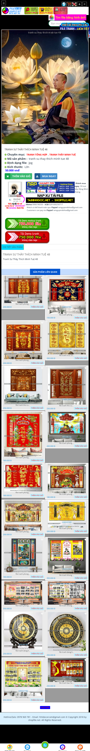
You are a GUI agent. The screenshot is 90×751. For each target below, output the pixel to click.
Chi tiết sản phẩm (13, 247)
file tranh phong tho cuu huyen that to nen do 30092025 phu (23, 492)
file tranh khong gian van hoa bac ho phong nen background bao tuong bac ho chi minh (66, 606)
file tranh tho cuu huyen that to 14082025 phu (66, 406)
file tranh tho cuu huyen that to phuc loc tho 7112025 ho (23, 405)
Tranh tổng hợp (37, 154)
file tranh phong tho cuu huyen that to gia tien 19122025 (23, 532)
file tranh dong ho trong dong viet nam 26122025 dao (23, 651)
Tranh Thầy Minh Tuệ (62, 154)
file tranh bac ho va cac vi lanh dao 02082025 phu (66, 683)
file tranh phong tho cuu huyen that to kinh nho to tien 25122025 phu (66, 494)
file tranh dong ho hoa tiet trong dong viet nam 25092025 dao (66, 652)
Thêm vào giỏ (18, 176)
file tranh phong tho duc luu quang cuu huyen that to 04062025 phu (66, 443)
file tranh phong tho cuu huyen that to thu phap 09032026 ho (23, 304)
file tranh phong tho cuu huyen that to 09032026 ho (23, 360)
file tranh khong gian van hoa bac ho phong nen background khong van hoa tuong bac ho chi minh (66, 575)
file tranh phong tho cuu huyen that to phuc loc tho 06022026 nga (66, 315)
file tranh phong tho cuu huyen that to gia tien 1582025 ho (66, 528)
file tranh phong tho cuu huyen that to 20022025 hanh (23, 574)
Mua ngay (45, 176)
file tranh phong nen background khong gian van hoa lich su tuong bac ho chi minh (23, 606)
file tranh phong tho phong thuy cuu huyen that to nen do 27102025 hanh (23, 458)
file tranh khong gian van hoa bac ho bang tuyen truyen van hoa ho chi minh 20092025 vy (23, 697)
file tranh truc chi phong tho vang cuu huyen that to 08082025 (66, 355)
